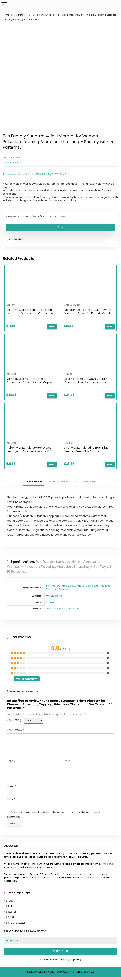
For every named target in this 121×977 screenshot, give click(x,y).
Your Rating (14, 720)
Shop (9, 906)
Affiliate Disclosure (16, 922)
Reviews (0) (89, 481)
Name (11, 786)
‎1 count (50, 602)
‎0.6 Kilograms (54, 595)
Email (11, 799)
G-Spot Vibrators (72, 305)
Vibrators (21, 14)
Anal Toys (11, 305)
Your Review (15, 730)
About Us (11, 911)
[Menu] (4, 4)
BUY (60, 227)
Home (6, 14)
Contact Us (12, 917)
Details (63, 174)
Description (33, 481)
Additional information (62, 481)
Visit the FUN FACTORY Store (63, 608)
